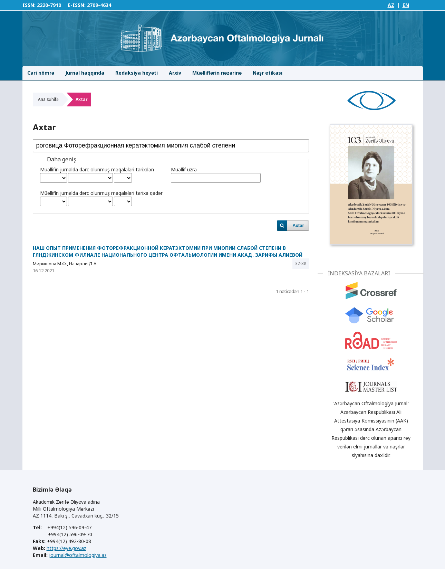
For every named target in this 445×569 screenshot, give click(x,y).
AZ (391, 5)
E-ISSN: (77, 5)
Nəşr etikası (267, 72)
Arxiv (175, 72)
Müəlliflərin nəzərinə (217, 72)
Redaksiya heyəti (136, 72)
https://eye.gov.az (66, 548)
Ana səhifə (48, 99)
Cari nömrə (40, 72)
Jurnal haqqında (84, 72)
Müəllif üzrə (184, 169)
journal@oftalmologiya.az (78, 555)
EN (406, 5)
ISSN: (29, 5)
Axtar (298, 225)
